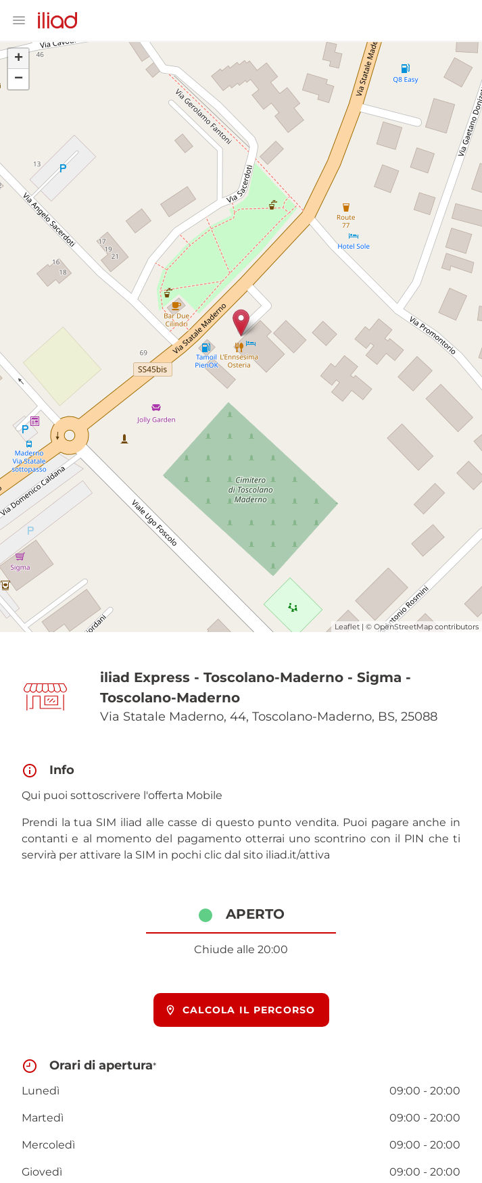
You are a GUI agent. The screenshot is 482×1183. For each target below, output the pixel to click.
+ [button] (18, 59)
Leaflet (347, 626)
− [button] (18, 79)
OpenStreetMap (403, 626)
